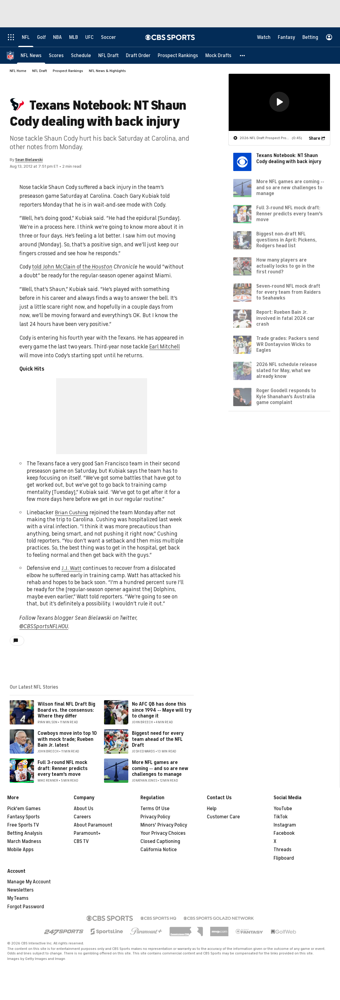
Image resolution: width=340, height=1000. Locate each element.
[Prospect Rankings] (178, 55)
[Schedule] (81, 55)
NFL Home (18, 71)
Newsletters (20, 890)
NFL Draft (39, 71)
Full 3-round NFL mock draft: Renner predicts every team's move (63, 768)
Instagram (285, 825)
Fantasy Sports (23, 817)
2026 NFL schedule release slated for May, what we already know (286, 370)
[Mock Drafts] (218, 55)
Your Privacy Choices (163, 833)
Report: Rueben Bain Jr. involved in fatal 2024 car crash (285, 318)
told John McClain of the (62, 266)
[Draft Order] (138, 55)
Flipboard (284, 858)
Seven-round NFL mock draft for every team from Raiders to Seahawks (288, 292)
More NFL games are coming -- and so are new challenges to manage (160, 768)
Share (314, 138)
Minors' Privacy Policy (163, 825)
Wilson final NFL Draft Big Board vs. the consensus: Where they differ (66, 710)
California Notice (158, 850)
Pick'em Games (24, 809)
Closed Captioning (160, 841)
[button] (242, 55)
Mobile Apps (20, 850)
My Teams (18, 898)
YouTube (283, 809)
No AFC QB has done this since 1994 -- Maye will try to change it (161, 710)
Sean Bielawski (29, 159)
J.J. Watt (72, 568)
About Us (83, 809)
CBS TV (81, 841)
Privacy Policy (155, 817)
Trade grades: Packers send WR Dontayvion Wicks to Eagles (287, 344)
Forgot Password (25, 907)
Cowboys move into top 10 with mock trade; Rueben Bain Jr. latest (67, 739)
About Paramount (93, 825)
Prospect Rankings (68, 71)
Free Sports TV (23, 825)
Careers (82, 817)
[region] (279, 102)
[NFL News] (31, 55)
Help (212, 809)
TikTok (281, 817)
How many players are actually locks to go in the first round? (285, 266)
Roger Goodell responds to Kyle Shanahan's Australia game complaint (286, 396)
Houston (102, 266)
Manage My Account (29, 882)
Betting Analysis (24, 833)
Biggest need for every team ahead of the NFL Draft (157, 739)
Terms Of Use (155, 809)
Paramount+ (87, 833)
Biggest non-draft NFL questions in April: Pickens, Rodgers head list (286, 239)
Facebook (284, 833)
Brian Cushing (72, 512)
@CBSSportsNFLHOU (43, 626)
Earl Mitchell (164, 346)
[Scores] (56, 55)
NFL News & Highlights (107, 71)
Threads (282, 850)
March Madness (24, 841)
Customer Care (223, 817)
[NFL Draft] (108, 55)
